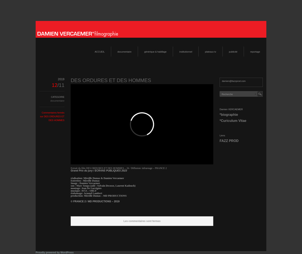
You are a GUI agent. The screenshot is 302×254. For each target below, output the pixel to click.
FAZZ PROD (229, 141)
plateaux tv (210, 51)
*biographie (229, 114)
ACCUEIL (100, 51)
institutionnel (185, 51)
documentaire (124, 51)
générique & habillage (155, 51)
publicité (233, 51)
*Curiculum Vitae (233, 120)
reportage (255, 51)
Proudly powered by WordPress (55, 252)
